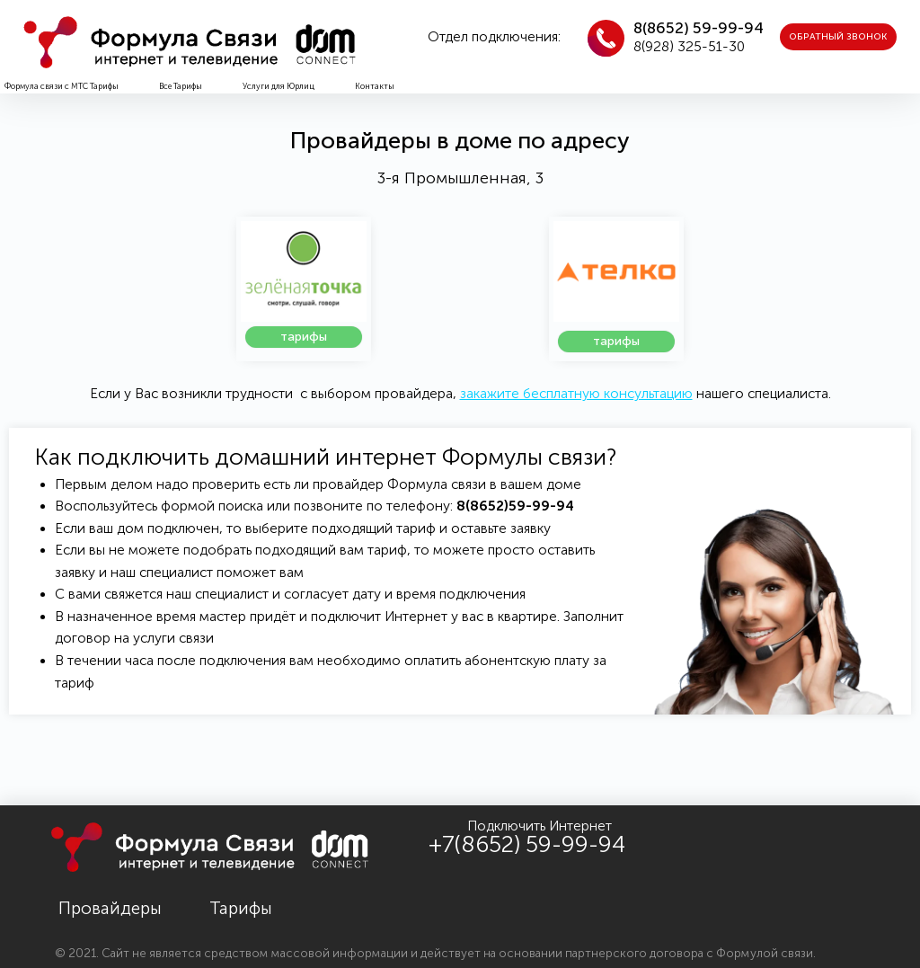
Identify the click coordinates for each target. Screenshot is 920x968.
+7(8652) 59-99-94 (527, 844)
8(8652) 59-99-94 (698, 28)
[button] (838, 37)
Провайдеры (110, 908)
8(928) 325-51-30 (689, 47)
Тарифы (240, 908)
